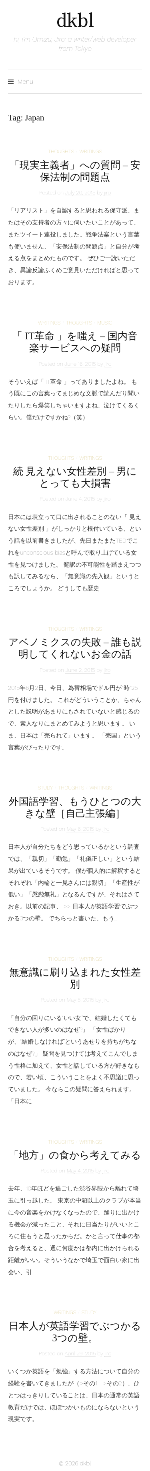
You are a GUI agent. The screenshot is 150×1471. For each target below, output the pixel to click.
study (45, 788)
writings (91, 151)
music (104, 323)
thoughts (61, 151)
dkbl (75, 21)
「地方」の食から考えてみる (75, 1155)
